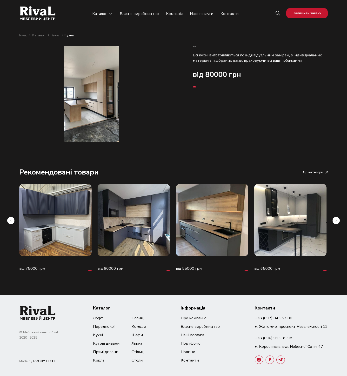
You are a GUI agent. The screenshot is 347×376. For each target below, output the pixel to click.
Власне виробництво (139, 13)
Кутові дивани (106, 343)
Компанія (174, 13)
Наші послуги (201, 13)
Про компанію (194, 318)
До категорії (315, 172)
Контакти (229, 13)
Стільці (138, 352)
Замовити (207, 103)
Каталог (102, 13)
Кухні (55, 35)
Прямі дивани (105, 352)
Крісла (98, 360)
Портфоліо (190, 343)
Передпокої (104, 326)
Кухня (103, 263)
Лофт (98, 318)
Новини (188, 352)
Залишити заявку (307, 13)
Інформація (193, 308)
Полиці (138, 318)
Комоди (139, 326)
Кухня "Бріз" (31, 263)
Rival (23, 35)
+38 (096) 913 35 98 (273, 338)
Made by (37, 361)
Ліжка (137, 343)
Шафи (137, 335)
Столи (137, 360)
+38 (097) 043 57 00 (273, 318)
